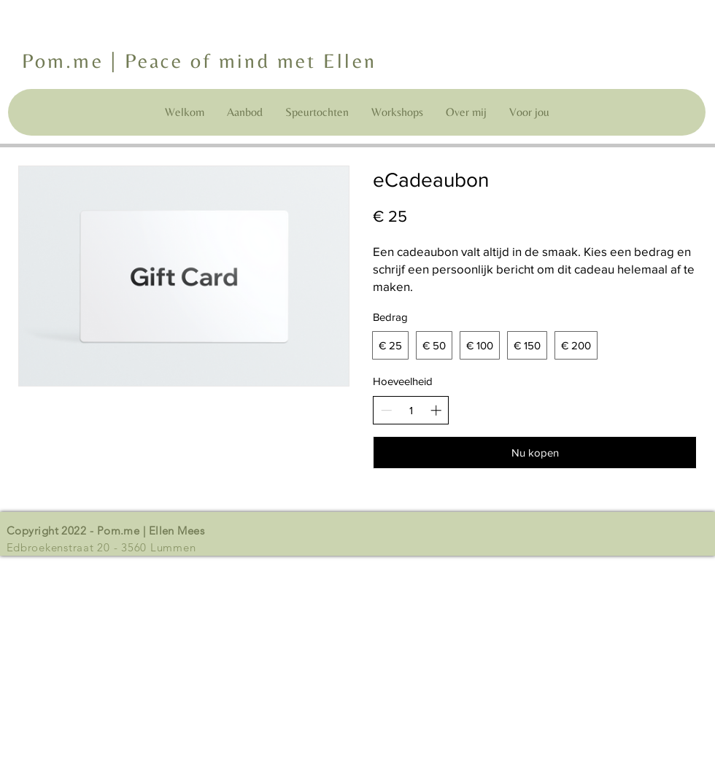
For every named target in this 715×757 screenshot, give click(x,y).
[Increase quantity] (436, 410)
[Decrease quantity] (386, 410)
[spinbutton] (411, 410)
